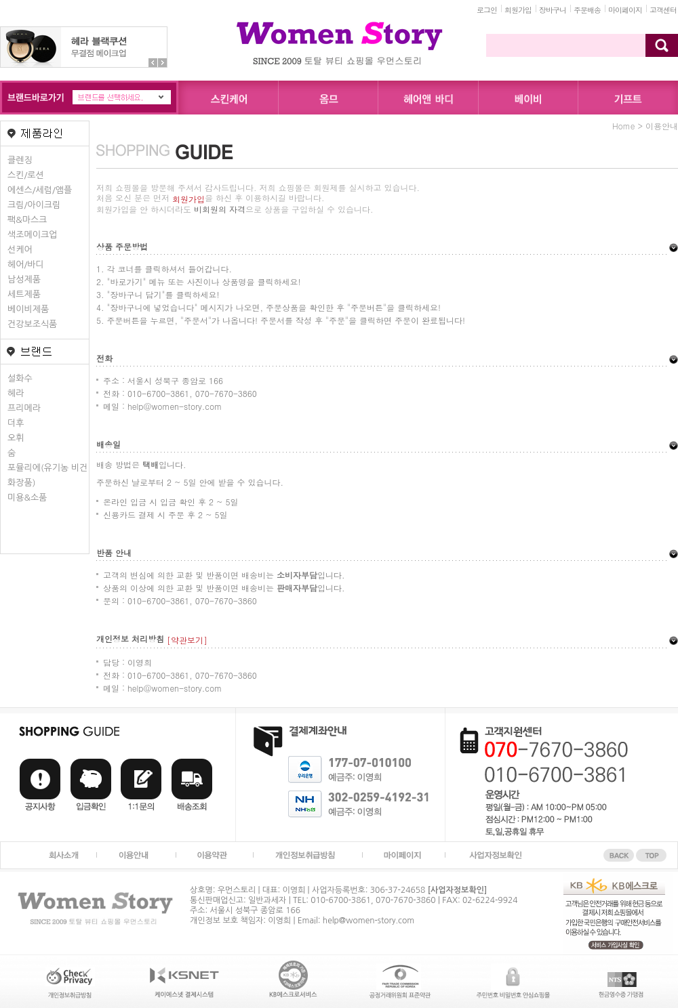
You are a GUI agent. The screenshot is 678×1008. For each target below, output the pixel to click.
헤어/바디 (25, 264)
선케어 (20, 249)
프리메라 (24, 408)
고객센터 (663, 10)
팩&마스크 (27, 219)
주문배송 (587, 10)
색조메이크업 (32, 234)
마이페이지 (625, 10)
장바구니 (552, 10)
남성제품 (24, 279)
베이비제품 (28, 309)
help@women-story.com (368, 921)
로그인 (487, 10)
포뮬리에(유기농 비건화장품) (47, 475)
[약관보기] (187, 640)
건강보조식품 (32, 324)
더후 (15, 423)
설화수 (20, 378)
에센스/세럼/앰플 (39, 190)
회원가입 (518, 10)
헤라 (15, 393)
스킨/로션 (25, 175)
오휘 (15, 438)
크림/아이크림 (33, 205)
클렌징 (20, 160)
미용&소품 (27, 497)
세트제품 (24, 294)
